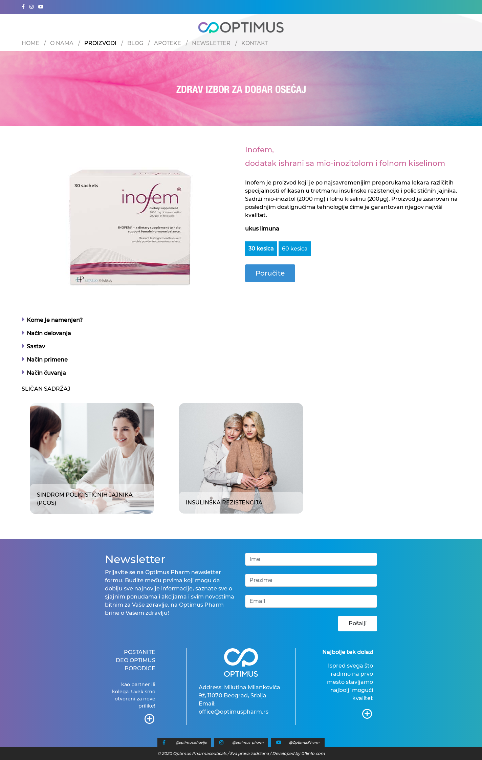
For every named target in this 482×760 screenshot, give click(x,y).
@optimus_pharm (248, 742)
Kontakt (254, 43)
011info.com (313, 753)
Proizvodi (100, 43)
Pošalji (358, 623)
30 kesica (261, 248)
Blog (135, 43)
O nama (61, 43)
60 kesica (295, 248)
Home (30, 43)
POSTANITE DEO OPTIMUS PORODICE (135, 660)
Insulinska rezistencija (224, 502)
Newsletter (211, 43)
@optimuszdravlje (191, 742)
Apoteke (167, 43)
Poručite (270, 273)
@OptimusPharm (304, 742)
